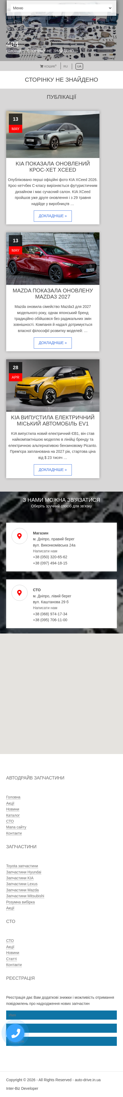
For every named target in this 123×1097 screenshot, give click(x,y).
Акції (10, 803)
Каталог (13, 815)
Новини (12, 809)
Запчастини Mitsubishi (25, 896)
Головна (13, 51)
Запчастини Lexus (22, 884)
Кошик (48, 66)
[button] (46, 713)
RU (66, 66)
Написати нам (45, 551)
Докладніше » (53, 216)
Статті (11, 959)
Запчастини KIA (19, 878)
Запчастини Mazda (22, 890)
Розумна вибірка (20, 902)
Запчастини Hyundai (23, 872)
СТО (10, 821)
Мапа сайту (16, 827)
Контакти (14, 833)
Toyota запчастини (22, 866)
